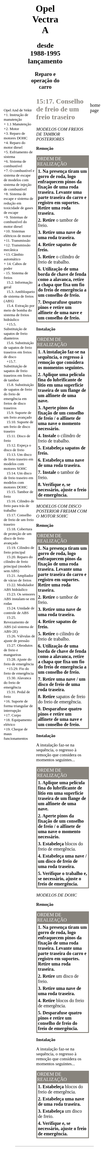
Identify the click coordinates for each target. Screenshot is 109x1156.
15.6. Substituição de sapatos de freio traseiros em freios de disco (19, 350)
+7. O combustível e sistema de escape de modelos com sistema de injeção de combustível (19, 179)
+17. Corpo (12, 715)
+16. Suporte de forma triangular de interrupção (18, 706)
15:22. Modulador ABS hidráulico (19, 587)
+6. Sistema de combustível (15, 163)
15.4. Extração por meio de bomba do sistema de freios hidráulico (19, 312)
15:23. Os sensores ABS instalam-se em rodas (19, 599)
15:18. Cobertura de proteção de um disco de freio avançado (18, 536)
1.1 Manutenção (19, 124)
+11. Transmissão (17, 240)
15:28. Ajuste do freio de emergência (19, 661)
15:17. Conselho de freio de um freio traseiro (19, 520)
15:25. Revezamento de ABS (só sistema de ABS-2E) (18, 624)
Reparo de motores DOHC (16, 135)
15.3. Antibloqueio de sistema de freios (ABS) (19, 296)
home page (95, 108)
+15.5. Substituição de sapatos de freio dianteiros (16, 331)
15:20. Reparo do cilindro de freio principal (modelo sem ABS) (18, 564)
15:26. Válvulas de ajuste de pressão (19, 638)
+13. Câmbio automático (14, 256)
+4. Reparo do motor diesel (14, 145)
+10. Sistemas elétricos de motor (17, 233)
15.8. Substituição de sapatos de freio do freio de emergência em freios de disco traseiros (19, 396)
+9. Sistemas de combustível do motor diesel (16, 222)
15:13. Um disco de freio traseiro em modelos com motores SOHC (18, 461)
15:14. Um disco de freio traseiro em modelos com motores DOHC (18, 480)
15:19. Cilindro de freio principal (19, 549)
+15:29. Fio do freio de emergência (19, 670)
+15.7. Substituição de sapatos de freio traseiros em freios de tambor (18, 370)
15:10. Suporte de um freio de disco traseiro (18, 426)
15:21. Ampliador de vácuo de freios (18, 577)
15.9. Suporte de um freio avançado (18, 414)
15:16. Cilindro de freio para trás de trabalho (19, 506)
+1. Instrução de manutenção (16, 117)
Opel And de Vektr (18, 110)
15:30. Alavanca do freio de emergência (17, 682)
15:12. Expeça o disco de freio (17, 447)
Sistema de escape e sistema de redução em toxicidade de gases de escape (18, 203)
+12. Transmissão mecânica (17, 247)
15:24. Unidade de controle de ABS (19, 610)
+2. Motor (11, 129)
